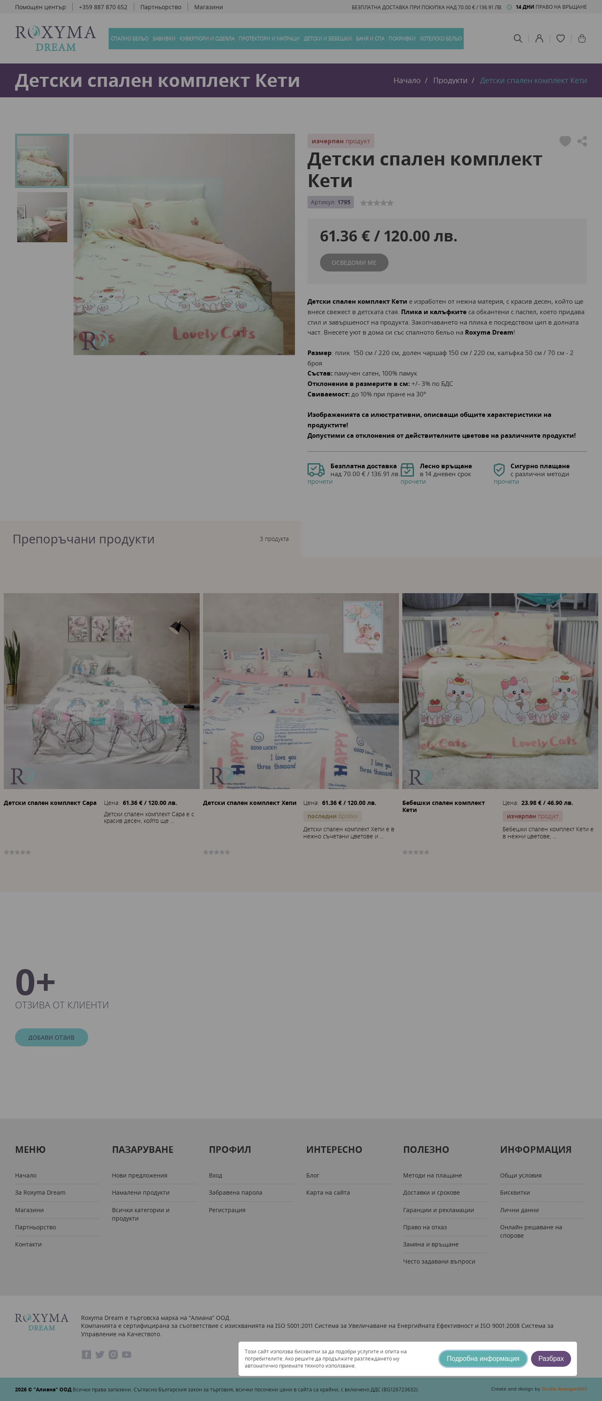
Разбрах (551, 1358)
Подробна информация (483, 1358)
